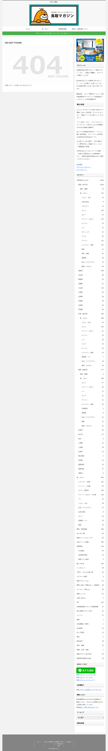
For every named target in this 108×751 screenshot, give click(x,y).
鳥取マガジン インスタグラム (86, 675)
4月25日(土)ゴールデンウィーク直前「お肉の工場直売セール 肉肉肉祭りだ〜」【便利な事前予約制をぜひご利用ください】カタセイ (90, 155)
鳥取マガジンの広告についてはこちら (89, 689)
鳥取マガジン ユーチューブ (85, 680)
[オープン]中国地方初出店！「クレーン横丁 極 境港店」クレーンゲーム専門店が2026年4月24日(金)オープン (90, 134)
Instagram (68, 741)
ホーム (39, 741)
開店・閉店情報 (49, 741)
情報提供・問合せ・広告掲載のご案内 (59, 744)
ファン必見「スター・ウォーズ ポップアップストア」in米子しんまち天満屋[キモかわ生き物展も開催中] (90, 124)
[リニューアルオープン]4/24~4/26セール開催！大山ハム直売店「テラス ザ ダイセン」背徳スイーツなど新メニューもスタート (90, 114)
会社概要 (79, 164)
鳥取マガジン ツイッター (84, 677)
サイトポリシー (81, 170)
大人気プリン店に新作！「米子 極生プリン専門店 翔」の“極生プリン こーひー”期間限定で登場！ (89, 143)
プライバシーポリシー (83, 167)
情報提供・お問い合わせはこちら (87, 707)
